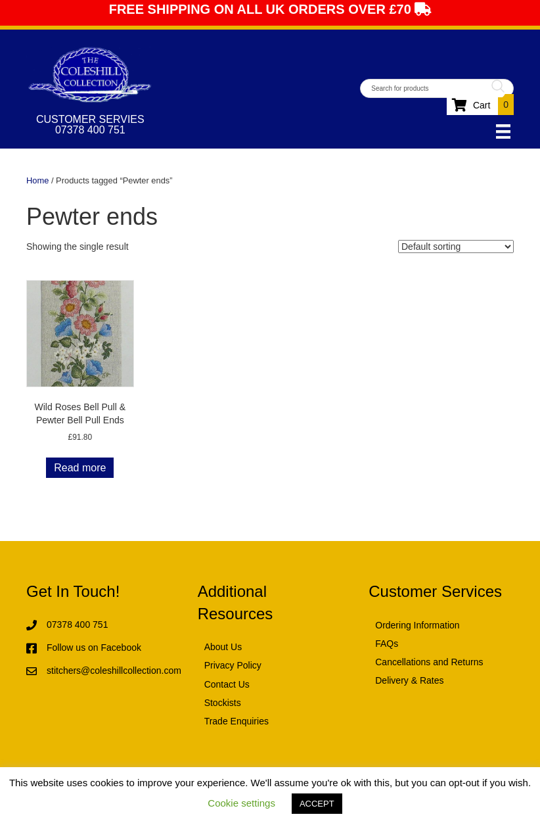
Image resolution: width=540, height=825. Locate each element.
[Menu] (503, 131)
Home (37, 180)
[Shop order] (456, 246)
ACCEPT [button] (317, 804)
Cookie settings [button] (241, 803)
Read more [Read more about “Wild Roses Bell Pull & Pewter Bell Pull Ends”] (80, 467)
